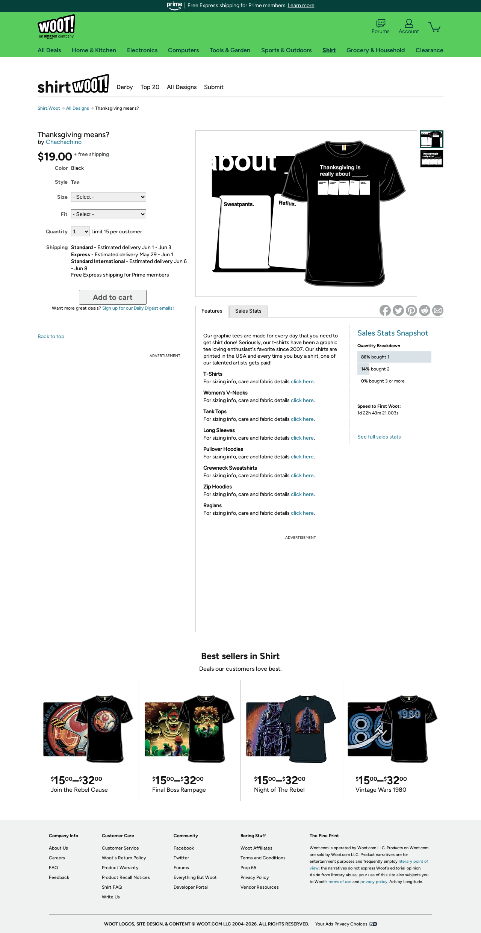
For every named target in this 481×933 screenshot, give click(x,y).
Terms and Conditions (263, 857)
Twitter (181, 857)
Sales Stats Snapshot (392, 332)
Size (62, 197)
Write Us (111, 897)
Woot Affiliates (256, 848)
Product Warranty (120, 867)
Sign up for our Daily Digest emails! (138, 308)
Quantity (57, 231)
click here (302, 381)
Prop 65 (248, 867)
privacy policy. (374, 881)
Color (61, 168)
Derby (124, 87)
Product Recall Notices (126, 877)
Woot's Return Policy (124, 857)
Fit (64, 214)
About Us (58, 848)
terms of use (339, 881)
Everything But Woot (195, 877)
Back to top (51, 336)
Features (211, 311)
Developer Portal (191, 887)
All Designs (182, 87)
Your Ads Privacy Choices (341, 924)
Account (409, 27)
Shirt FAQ (112, 887)
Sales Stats (248, 311)
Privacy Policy (254, 877)
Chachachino (64, 141)
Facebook (184, 848)
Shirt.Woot (73, 83)
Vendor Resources (259, 887)
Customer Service (120, 848)
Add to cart (113, 297)
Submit (214, 87)
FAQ (53, 867)
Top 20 (150, 87)
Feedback (59, 877)
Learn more (301, 5)
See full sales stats (379, 437)
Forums (381, 27)
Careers (57, 857)
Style (61, 182)
